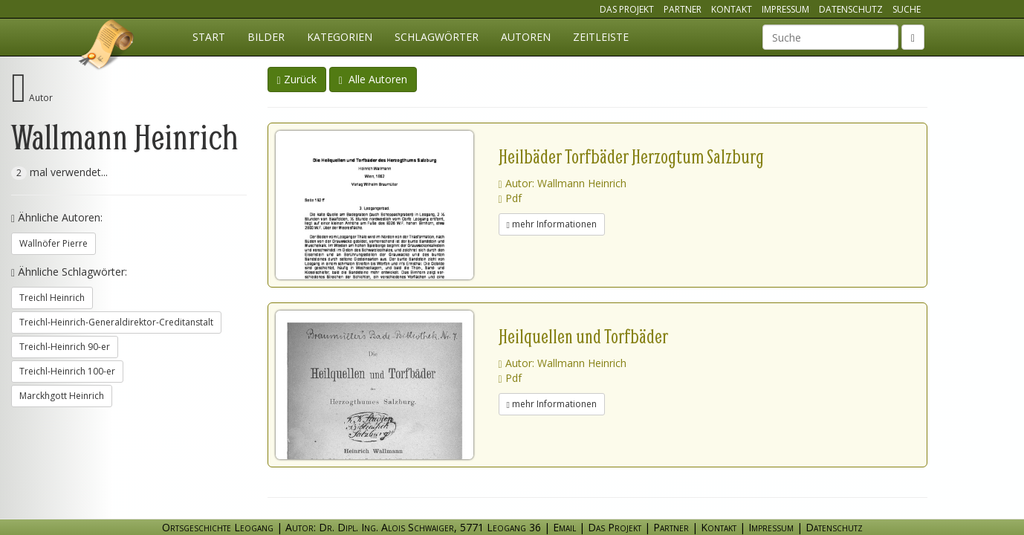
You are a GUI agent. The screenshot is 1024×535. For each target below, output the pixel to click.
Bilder (266, 37)
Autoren (526, 37)
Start (208, 37)
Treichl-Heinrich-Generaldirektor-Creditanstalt (116, 322)
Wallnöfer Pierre (53, 243)
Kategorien (339, 37)
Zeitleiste (601, 37)
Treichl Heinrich (52, 297)
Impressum (785, 9)
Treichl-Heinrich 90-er (64, 346)
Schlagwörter (437, 37)
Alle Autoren (373, 79)
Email (564, 527)
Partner (682, 9)
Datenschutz (851, 9)
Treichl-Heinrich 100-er (67, 371)
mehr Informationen (552, 224)
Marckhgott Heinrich (61, 395)
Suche (906, 9)
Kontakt (731, 9)
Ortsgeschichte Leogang (107, 47)
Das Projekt (627, 9)
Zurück (297, 79)
